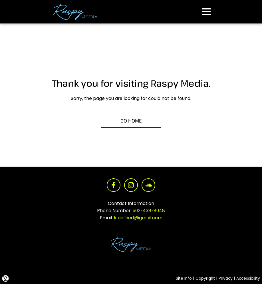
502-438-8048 (148, 211)
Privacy (226, 278)
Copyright (205, 278)
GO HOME (131, 120)
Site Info (184, 278)
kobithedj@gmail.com (138, 218)
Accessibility (248, 278)
